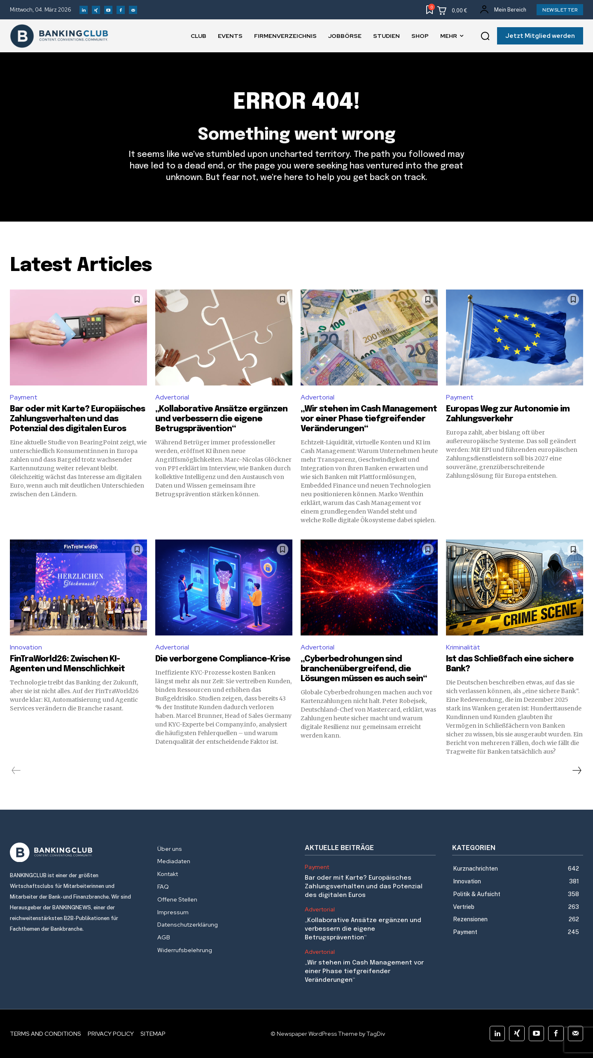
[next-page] (576, 770)
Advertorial (172, 397)
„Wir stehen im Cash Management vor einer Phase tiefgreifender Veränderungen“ (369, 419)
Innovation (26, 647)
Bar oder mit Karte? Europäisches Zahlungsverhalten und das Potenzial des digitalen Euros (77, 419)
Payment (23, 397)
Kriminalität (463, 647)
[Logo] (75, 852)
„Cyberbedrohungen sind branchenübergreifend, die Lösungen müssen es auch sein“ (364, 669)
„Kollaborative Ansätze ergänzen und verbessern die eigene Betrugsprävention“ (221, 419)
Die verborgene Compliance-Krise (222, 659)
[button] (485, 36)
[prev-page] (16, 770)
